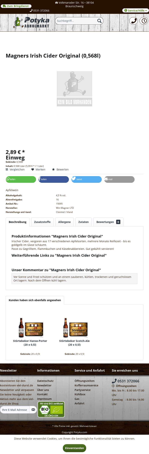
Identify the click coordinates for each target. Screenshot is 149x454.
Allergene (64, 222)
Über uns (43, 390)
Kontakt (42, 394)
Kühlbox (80, 394)
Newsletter (44, 385)
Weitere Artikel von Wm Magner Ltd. (36, 264)
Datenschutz (45, 381)
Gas (77, 399)
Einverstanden (74, 448)
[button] (21, 179)
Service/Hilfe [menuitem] (135, 10)
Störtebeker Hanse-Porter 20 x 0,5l (30, 342)
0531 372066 (125, 381)
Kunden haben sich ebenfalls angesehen (35, 300)
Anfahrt (79, 403)
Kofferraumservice (86, 385)
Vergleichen (15, 169)
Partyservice (83, 390)
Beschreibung (17, 222)
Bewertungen (108, 222)
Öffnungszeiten (85, 381)
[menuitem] (133, 21)
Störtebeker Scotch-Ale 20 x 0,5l (74, 342)
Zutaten (83, 222)
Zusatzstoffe (42, 222)
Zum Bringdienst (16, 6)
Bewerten (60, 169)
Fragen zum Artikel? (26, 260)
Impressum (44, 399)
